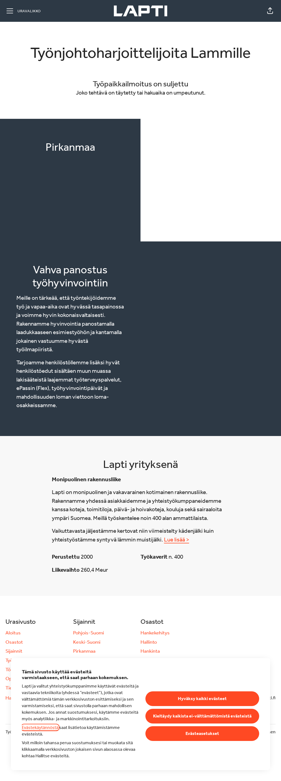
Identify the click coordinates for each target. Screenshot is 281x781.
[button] (270, 11)
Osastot (14, 642)
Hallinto (148, 642)
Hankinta (150, 651)
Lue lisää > (176, 539)
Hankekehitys (155, 633)
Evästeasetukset (202, 733)
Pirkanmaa (84, 651)
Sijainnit (13, 651)
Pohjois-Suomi (88, 633)
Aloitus (13, 633)
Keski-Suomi (86, 642)
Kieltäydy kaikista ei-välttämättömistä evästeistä (202, 716)
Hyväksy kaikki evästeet (202, 698)
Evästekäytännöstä (40, 727)
